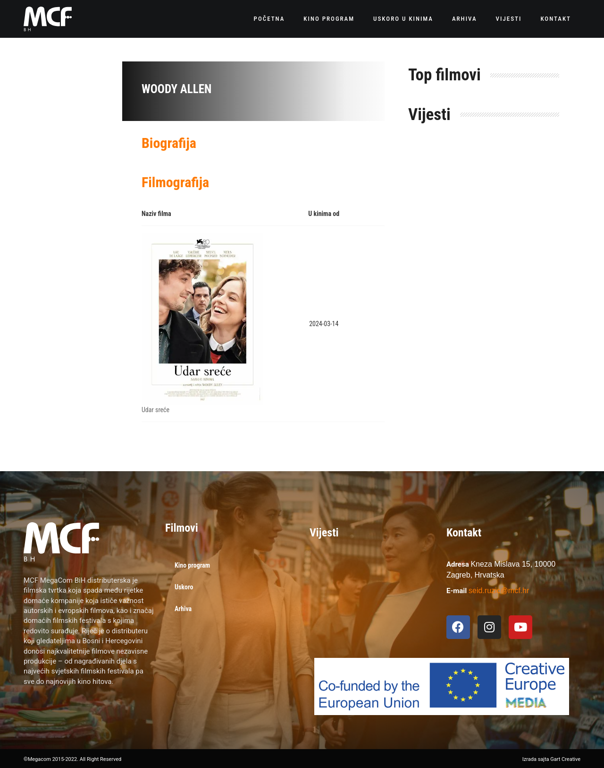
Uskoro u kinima (403, 18)
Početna (269, 18)
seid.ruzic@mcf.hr (499, 591)
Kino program (328, 18)
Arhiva (464, 18)
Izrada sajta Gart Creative (551, 759)
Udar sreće (155, 410)
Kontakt (555, 18)
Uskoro (184, 587)
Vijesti (509, 18)
